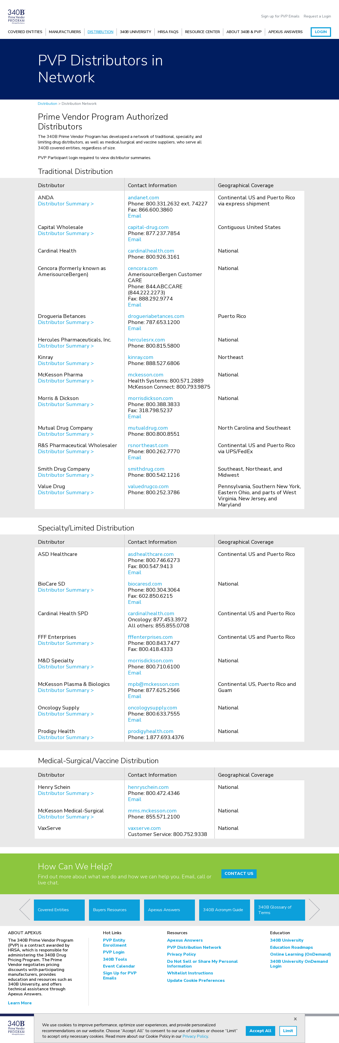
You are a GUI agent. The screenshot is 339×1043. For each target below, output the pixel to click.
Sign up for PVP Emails (280, 16)
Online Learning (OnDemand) (300, 954)
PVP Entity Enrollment (115, 943)
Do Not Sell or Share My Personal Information (202, 964)
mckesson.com (145, 374)
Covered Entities (25, 31)
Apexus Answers (285, 31)
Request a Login (317, 16)
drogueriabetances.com (156, 316)
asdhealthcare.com (151, 554)
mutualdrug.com (148, 427)
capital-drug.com (148, 227)
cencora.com (143, 268)
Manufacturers (65, 31)
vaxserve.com (144, 828)
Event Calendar (119, 966)
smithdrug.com (146, 469)
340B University (135, 31)
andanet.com (143, 197)
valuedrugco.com (148, 486)
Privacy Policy (181, 954)
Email (134, 215)
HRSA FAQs (168, 31)
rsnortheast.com (148, 445)
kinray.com (140, 357)
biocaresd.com (145, 583)
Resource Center (202, 31)
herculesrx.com (146, 339)
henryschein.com (148, 787)
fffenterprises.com (150, 637)
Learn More (20, 1003)
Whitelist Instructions (190, 973)
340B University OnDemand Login (299, 964)
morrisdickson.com (150, 398)
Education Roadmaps (291, 947)
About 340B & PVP (244, 31)
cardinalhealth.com (151, 250)
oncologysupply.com (152, 707)
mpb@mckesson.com (153, 684)
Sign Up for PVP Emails (120, 976)
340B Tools (115, 959)
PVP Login (113, 952)
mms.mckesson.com (152, 810)
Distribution (100, 31)
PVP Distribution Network (194, 947)
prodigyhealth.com (150, 731)
